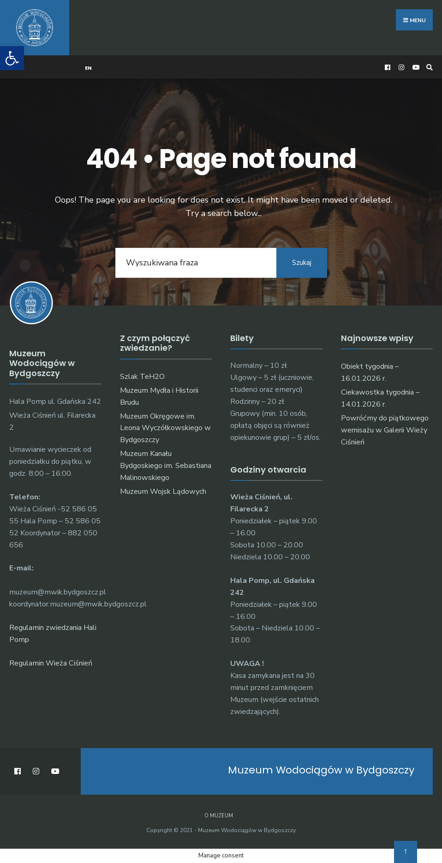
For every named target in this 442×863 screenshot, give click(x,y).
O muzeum (218, 815)
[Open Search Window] (428, 67)
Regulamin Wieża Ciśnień (50, 663)
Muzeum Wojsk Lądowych (163, 491)
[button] (12, 58)
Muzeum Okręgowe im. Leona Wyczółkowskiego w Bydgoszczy (165, 428)
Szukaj (301, 262)
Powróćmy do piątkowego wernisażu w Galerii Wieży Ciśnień (385, 430)
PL (21, 68)
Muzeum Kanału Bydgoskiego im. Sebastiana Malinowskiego (165, 466)
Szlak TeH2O (142, 377)
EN (88, 68)
